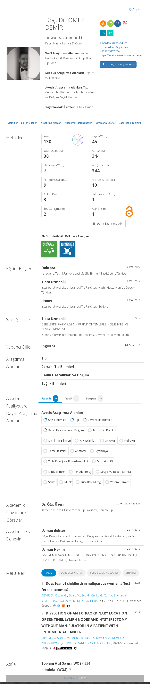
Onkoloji (107, 443)
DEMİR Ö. (47, 598)
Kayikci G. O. (99, 598)
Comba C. (47, 640)
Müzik (65, 484)
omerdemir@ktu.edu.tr (113, 43)
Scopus (97, 400)
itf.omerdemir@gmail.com (115, 47)
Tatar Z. (90, 640)
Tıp (74, 422)
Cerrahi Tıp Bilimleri (97, 422)
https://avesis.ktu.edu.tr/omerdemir (121, 55)
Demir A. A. (103, 640)
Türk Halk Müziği (88, 484)
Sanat (48, 484)
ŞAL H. (85, 598)
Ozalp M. (74, 598)
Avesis (50, 400)
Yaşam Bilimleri (116, 484)
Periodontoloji (80, 474)
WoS (74, 400)
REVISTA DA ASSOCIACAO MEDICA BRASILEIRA (69, 603)
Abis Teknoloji (71, 680)
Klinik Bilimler (53, 474)
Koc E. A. (114, 598)
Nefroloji (126, 443)
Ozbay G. (61, 598)
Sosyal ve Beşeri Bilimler (113, 474)
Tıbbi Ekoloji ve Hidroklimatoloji (65, 464)
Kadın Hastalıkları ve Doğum (63, 433)
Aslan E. (60, 640)
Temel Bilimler (54, 453)
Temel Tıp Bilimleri (101, 433)
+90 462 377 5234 (110, 51)
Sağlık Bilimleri (54, 422)
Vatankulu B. (75, 640)
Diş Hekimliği (102, 464)
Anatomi (77, 453)
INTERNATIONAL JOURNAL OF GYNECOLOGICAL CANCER (75, 645)
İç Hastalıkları (85, 443)
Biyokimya (98, 453)
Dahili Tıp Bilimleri (56, 443)
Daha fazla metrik (107, 223)
